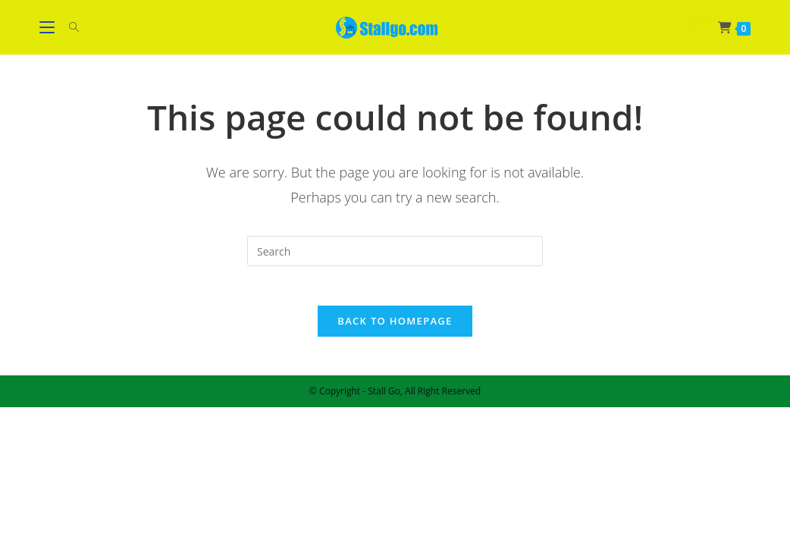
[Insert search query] (395, 251)
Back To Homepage (394, 327)
